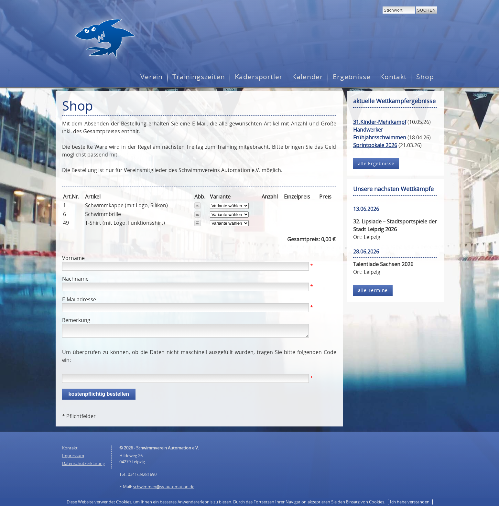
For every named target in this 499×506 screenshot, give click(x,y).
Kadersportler (259, 77)
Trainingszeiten (198, 77)
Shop (425, 77)
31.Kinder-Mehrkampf (379, 121)
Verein (151, 77)
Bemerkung (76, 320)
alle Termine (373, 290)
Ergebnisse (351, 77)
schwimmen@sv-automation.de (163, 487)
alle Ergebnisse (376, 163)
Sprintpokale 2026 (375, 145)
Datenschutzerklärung (83, 463)
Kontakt (393, 77)
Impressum (73, 455)
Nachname (75, 278)
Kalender (307, 77)
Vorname (73, 258)
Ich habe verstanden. (410, 502)
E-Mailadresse (79, 299)
